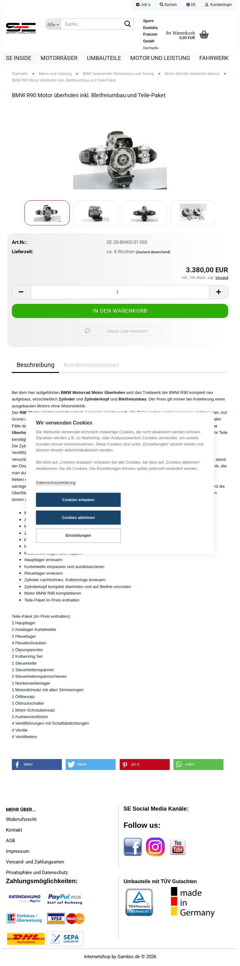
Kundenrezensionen (91, 366)
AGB (10, 842)
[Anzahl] (120, 294)
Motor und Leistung (160, 58)
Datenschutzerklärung (55, 492)
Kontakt (14, 831)
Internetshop (97, 958)
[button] (191, 5)
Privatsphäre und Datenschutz (37, 874)
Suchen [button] (168, 5)
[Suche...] (53, 24)
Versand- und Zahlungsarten (35, 863)
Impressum (17, 853)
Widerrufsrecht (21, 821)
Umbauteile (104, 58)
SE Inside (18, 58)
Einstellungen (66, 526)
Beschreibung (35, 366)
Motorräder (59, 58)
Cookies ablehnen (131, 509)
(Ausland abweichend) (153, 254)
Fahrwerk (213, 58)
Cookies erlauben (67, 509)
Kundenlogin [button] (218, 5)
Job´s (143, 5)
